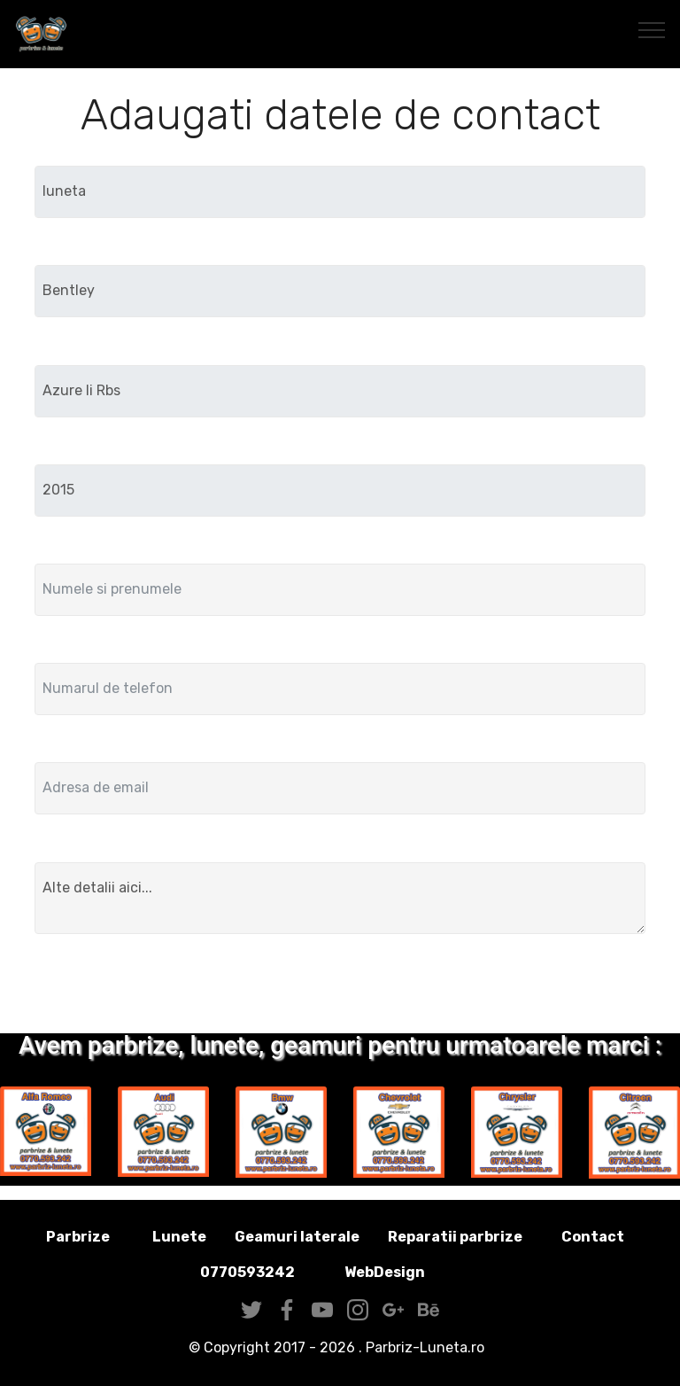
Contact (592, 1236)
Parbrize (78, 1236)
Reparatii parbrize (455, 1236)
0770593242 (247, 1272)
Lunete (179, 1236)
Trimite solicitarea (340, 986)
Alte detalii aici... (340, 898)
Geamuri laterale (297, 1236)
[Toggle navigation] (652, 29)
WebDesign (412, 1272)
